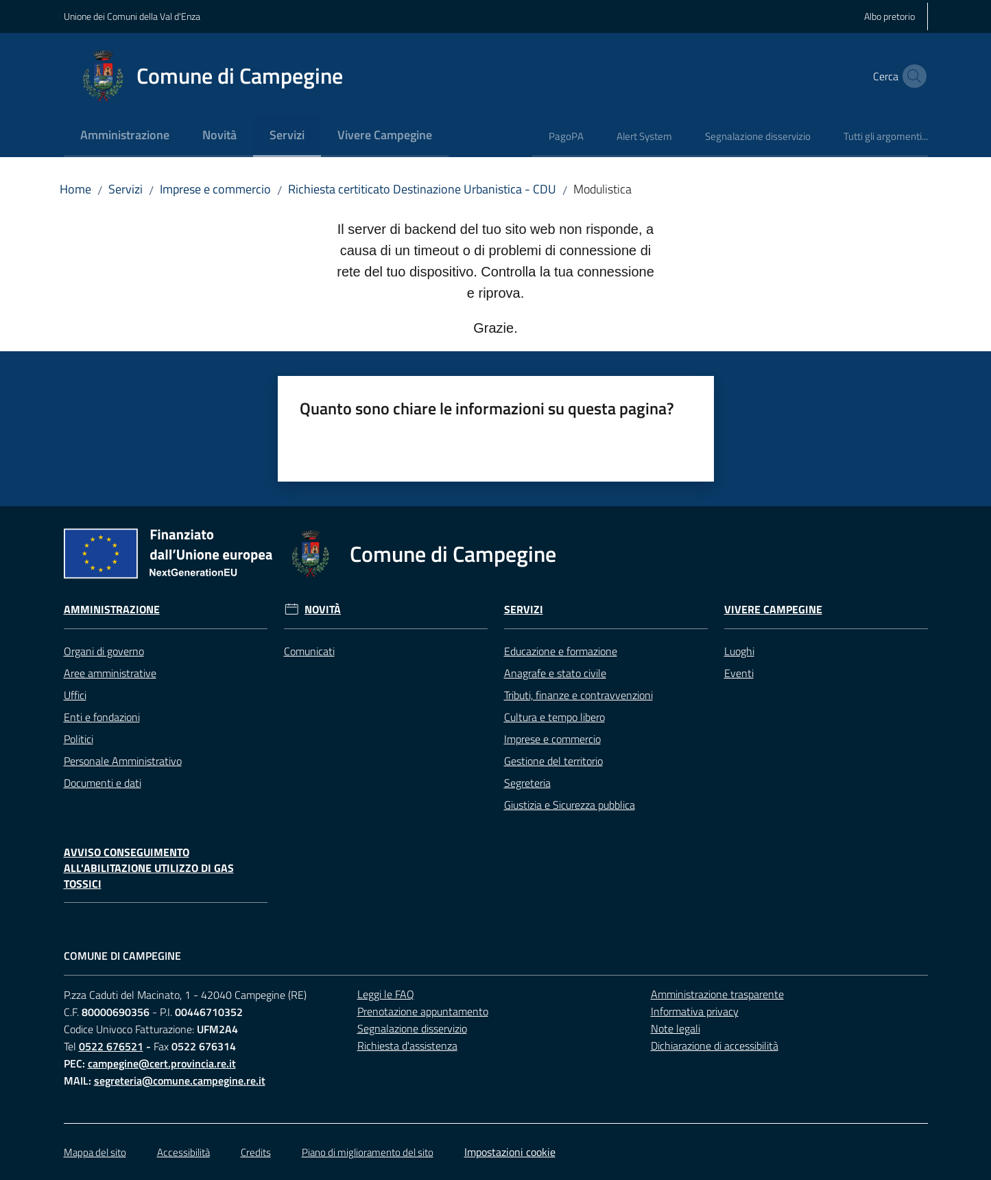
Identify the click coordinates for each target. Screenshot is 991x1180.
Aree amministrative (110, 673)
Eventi (739, 673)
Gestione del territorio (553, 761)
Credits (256, 1152)
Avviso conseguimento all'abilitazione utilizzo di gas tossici (149, 868)
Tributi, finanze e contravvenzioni (578, 695)
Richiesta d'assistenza (407, 1045)
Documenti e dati (102, 783)
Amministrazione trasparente (717, 994)
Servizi (125, 189)
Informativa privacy (695, 1011)
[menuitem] (125, 136)
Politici (78, 739)
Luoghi (739, 651)
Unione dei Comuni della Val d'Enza (132, 16)
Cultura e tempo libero (554, 717)
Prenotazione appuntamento (422, 1011)
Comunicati (309, 651)
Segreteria (527, 783)
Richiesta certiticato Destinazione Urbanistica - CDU (422, 189)
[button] (911, 76)
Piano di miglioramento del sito (367, 1152)
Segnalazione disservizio (412, 1028)
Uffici (75, 695)
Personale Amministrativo (123, 761)
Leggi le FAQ (385, 994)
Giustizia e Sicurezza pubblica (569, 804)
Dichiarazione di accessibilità (714, 1045)
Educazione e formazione (560, 651)
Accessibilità (183, 1152)
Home (75, 189)
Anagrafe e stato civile (555, 673)
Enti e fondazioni (102, 717)
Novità (323, 609)
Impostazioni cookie (510, 1152)
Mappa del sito (95, 1152)
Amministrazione (112, 609)
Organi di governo (104, 651)
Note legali (675, 1028)
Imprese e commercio (215, 189)
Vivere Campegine (773, 609)
